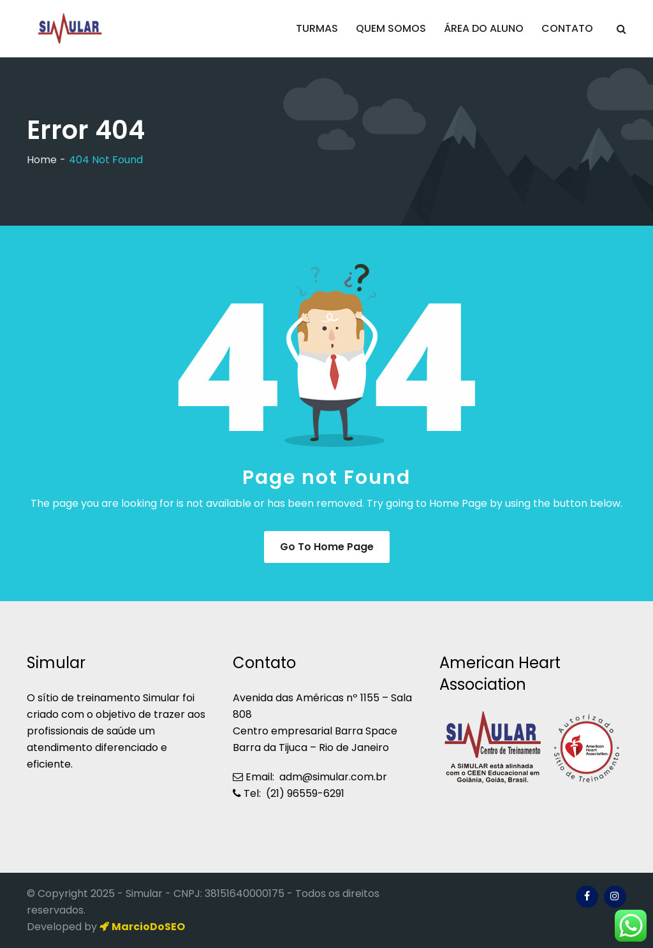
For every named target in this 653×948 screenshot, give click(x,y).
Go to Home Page (327, 546)
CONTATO (567, 28)
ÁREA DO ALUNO (484, 28)
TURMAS (317, 28)
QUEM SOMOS (391, 28)
